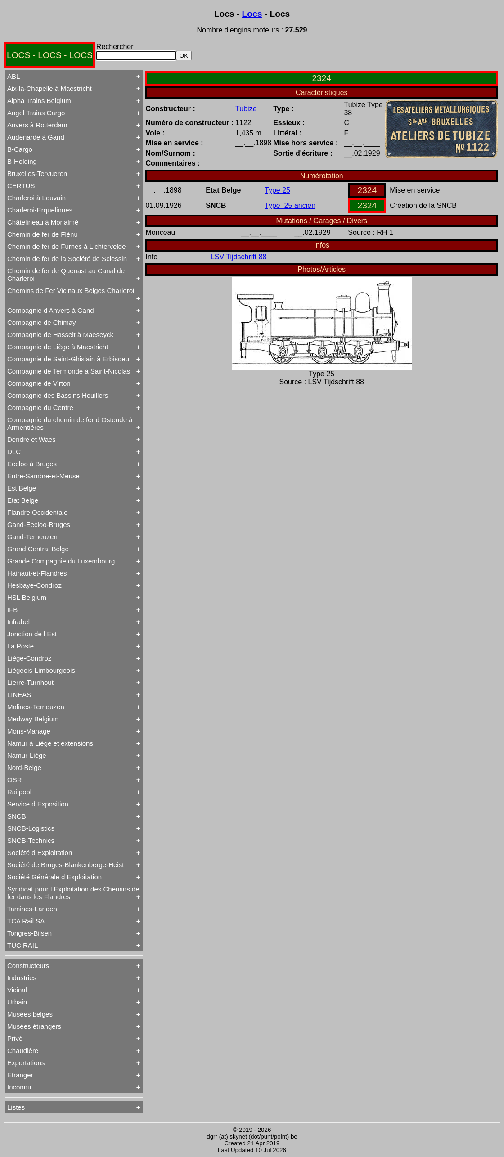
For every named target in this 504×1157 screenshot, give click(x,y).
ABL (13, 76)
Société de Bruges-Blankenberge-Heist (65, 865)
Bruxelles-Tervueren (37, 173)
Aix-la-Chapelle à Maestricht (49, 88)
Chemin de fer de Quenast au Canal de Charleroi (66, 274)
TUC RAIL (22, 945)
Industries (21, 977)
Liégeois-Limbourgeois (41, 670)
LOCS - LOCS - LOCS (50, 55)
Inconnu (19, 1087)
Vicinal (17, 990)
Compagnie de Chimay (41, 322)
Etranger (20, 1075)
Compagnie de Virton (39, 383)
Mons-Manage (28, 731)
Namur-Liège (26, 755)
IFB (12, 609)
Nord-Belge (24, 767)
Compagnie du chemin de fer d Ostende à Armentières (70, 423)
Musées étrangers (34, 1026)
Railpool (19, 792)
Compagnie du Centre (40, 407)
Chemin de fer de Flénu (42, 234)
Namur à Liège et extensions (50, 743)
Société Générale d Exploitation (54, 877)
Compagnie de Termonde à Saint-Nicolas (68, 371)
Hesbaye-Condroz (34, 585)
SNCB (16, 816)
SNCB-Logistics (30, 828)
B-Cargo (19, 149)
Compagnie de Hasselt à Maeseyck (60, 334)
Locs (252, 13)
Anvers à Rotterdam (37, 125)
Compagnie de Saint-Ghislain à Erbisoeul (68, 359)
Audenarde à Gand (35, 137)
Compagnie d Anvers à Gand (50, 310)
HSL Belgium (26, 597)
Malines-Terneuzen (35, 707)
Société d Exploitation (39, 852)
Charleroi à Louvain (36, 198)
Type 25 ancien (290, 205)
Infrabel (18, 622)
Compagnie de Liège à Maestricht (57, 347)
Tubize (245, 109)
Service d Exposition (37, 804)
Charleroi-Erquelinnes (39, 210)
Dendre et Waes (31, 439)
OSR (14, 779)
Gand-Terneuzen (32, 536)
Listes (16, 1107)
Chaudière (22, 1050)
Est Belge (21, 488)
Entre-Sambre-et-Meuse (43, 476)
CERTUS (21, 185)
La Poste (20, 646)
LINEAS (19, 694)
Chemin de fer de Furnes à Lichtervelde (66, 246)
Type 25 (277, 190)
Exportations (26, 1063)
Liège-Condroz (29, 658)
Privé (14, 1038)
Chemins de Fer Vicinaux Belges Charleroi (70, 290)
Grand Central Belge (38, 549)
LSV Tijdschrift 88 (239, 257)
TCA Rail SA (26, 921)
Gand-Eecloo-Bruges (38, 524)
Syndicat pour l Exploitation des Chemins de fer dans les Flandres (73, 892)
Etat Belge (22, 500)
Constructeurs (28, 965)
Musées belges (30, 1014)
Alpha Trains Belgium (39, 100)
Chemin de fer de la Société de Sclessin (67, 258)
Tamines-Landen (32, 909)
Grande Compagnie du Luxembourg (61, 561)
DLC (14, 451)
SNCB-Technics (30, 840)
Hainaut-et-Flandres (37, 573)
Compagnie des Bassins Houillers (57, 395)
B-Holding (22, 161)
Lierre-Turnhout (30, 682)
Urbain (17, 1002)
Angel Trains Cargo (36, 113)
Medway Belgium (32, 719)
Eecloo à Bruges (32, 464)
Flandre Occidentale (37, 512)
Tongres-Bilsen (29, 933)
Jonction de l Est (32, 634)
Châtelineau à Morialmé (42, 222)
